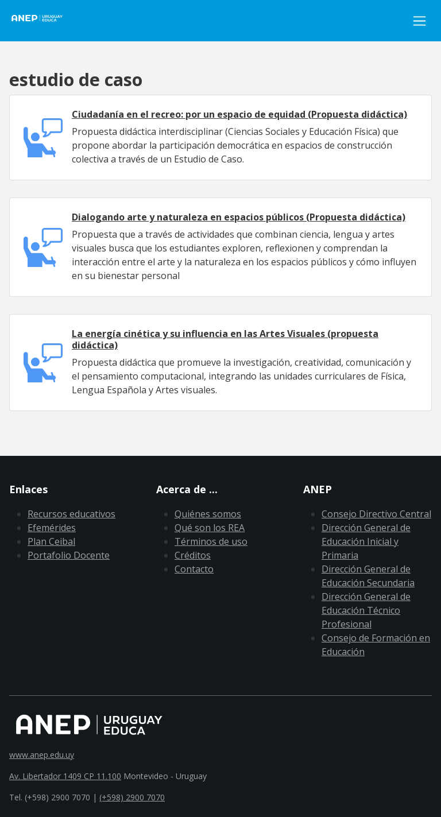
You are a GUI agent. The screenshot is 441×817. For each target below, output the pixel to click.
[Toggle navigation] (419, 21)
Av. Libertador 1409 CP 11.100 (65, 775)
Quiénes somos (208, 514)
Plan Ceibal (51, 541)
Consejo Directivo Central (376, 514)
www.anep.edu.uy (41, 754)
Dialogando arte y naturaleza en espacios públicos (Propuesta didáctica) (238, 217)
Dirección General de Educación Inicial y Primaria (366, 541)
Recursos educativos (71, 514)
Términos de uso (211, 541)
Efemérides (52, 527)
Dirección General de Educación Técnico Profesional (366, 610)
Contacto (194, 569)
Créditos (193, 555)
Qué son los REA (210, 527)
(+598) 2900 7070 (132, 797)
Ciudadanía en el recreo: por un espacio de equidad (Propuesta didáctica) (239, 114)
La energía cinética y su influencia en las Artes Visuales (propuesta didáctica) (225, 339)
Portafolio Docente (69, 555)
